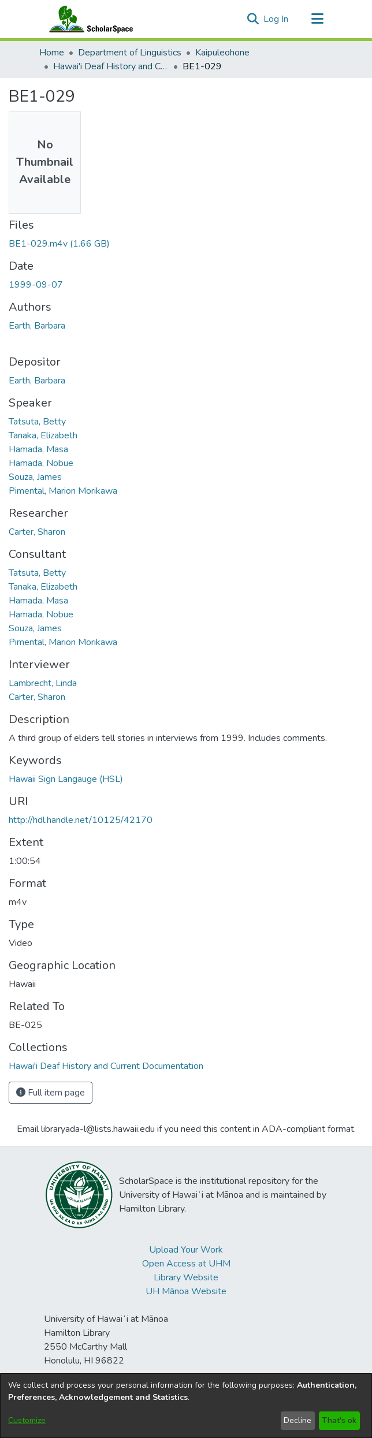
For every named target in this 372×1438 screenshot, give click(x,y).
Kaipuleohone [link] (222, 52)
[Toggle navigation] (317, 19)
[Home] (88, 19)
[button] (252, 19)
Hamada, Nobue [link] (41, 463)
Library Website (186, 1277)
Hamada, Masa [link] (38, 449)
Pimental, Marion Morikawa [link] (63, 491)
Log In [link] (276, 19)
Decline (297, 1420)
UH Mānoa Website (186, 1291)
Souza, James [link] (35, 477)
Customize (27, 1420)
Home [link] (51, 52)
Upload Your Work (186, 1249)
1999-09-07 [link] (36, 284)
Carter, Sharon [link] (37, 532)
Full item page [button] (50, 1092)
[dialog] (186, 1405)
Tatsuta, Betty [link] (37, 421)
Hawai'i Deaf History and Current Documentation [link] (111, 66)
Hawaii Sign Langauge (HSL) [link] (66, 779)
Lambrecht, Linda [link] (43, 683)
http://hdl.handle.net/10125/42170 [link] (80, 820)
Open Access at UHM (186, 1263)
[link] (59, 243)
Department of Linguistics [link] (129, 52)
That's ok (339, 1420)
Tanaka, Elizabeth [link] (43, 435)
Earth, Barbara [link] (37, 325)
